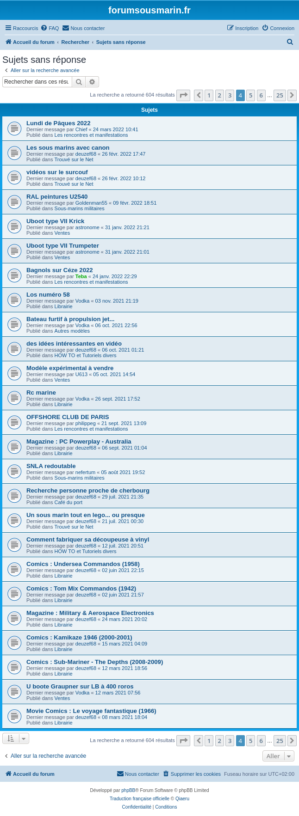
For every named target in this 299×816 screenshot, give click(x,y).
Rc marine (41, 392)
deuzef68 (85, 154)
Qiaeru (182, 798)
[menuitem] (49, 28)
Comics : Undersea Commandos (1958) (83, 563)
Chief (81, 129)
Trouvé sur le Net (74, 159)
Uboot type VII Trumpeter (62, 245)
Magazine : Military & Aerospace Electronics (90, 612)
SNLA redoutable (51, 466)
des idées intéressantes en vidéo (74, 343)
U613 (81, 374)
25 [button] (279, 95)
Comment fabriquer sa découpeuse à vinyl (87, 539)
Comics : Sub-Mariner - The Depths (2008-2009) (94, 661)
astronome (87, 227)
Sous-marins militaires (80, 208)
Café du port (69, 502)
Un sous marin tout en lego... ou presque (85, 515)
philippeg (85, 423)
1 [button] (209, 95)
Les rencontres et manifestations (91, 135)
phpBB (128, 790)
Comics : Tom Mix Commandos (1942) (81, 588)
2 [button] (219, 95)
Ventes (62, 233)
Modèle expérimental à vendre (69, 368)
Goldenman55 (91, 203)
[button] (183, 95)
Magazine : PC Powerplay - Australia (78, 441)
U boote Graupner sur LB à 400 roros (80, 686)
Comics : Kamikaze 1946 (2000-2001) (79, 637)
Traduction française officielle (139, 798)
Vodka (82, 301)
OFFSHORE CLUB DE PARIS (67, 417)
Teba (81, 276)
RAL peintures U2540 (56, 196)
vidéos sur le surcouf (57, 172)
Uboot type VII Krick (55, 221)
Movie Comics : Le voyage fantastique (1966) (91, 710)
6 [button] (261, 95)
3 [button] (229, 95)
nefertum (85, 472)
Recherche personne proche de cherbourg (88, 490)
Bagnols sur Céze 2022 (59, 270)
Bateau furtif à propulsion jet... (70, 319)
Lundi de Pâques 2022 (58, 123)
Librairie (64, 306)
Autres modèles (72, 331)
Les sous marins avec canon (68, 147)
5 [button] (250, 95)
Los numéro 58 (48, 294)
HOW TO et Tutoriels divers (86, 355)
